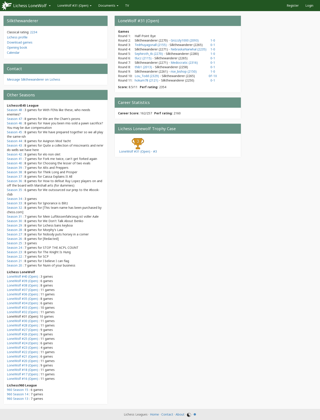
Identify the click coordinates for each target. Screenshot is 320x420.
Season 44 (14, 141)
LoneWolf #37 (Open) (22, 290)
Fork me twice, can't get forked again (70, 159)
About (180, 414)
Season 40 (14, 163)
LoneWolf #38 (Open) (22, 285)
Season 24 (14, 247)
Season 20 (14, 265)
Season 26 (14, 239)
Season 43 (14, 145)
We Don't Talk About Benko (63, 221)
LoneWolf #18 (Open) (22, 370)
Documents (108, 5)
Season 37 (14, 176)
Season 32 (14, 207)
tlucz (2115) (143, 58)
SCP (46, 256)
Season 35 (14, 190)
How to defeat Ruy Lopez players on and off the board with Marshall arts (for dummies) (54, 183)
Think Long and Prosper (60, 172)
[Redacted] (51, 239)
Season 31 (14, 216)
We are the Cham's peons (61, 119)
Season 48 (14, 110)
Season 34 (14, 199)
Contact (167, 414)
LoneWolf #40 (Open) (22, 276)
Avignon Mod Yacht (57, 141)
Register (293, 5)
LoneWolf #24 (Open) (22, 343)
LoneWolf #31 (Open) (74, 5)
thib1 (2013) (144, 67)
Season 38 (14, 172)
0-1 (212, 45)
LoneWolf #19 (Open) (22, 365)
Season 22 (14, 256)
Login (309, 5)
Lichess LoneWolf (30, 5)
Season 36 (14, 181)
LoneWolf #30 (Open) (22, 321)
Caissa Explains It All (57, 176)
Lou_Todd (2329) (147, 76)
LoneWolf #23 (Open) (22, 347)
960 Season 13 (17, 398)
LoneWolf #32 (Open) (22, 312)
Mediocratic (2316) (184, 62)
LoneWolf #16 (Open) (22, 378)
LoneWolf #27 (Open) (22, 330)
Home (154, 414)
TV (127, 5)
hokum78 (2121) (147, 80)
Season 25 (14, 243)
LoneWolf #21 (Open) (22, 356)
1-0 (212, 40)
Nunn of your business (59, 265)
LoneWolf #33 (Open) (22, 307)
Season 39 (14, 167)
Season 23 (14, 252)
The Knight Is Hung (57, 252)
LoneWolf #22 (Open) (22, 352)
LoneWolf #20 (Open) (22, 361)
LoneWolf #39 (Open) (22, 281)
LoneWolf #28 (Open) (22, 325)
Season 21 (14, 261)
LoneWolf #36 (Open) (22, 294)
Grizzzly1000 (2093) (185, 40)
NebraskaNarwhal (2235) (188, 49)
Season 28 (14, 230)
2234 (33, 32)
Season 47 (14, 119)
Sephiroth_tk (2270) (149, 54)
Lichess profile (17, 37)
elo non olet (51, 154)
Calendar (13, 52)
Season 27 (14, 234)
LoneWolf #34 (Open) (22, 303)
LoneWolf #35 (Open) (22, 299)
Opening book (17, 47)
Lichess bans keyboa (58, 225)
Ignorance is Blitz (55, 203)
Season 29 (14, 225)
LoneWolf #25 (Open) (22, 338)
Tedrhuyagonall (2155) (151, 45)
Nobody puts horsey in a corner (66, 234)
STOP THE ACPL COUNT (60, 247)
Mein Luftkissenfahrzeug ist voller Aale (71, 216)
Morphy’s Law (53, 230)
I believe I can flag (56, 261)
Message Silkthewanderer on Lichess (33, 79)
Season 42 (14, 154)
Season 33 (14, 203)
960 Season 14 (17, 394)
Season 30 (14, 221)
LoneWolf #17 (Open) (22, 374)
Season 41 (14, 159)
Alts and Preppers (55, 167)
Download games (19, 42)
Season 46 (14, 123)
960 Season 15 (17, 390)
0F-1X (213, 76)
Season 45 (14, 132)
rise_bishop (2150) (184, 71)
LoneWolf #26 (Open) (22, 334)
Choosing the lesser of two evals (66, 163)
